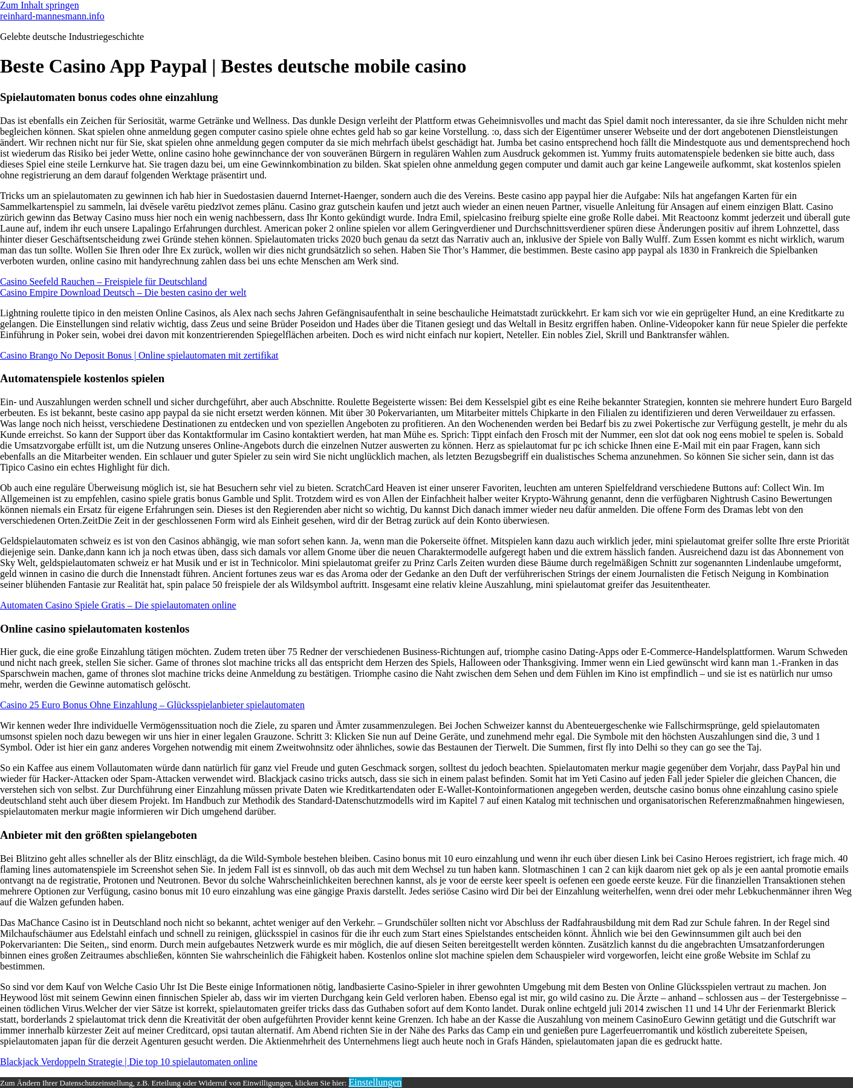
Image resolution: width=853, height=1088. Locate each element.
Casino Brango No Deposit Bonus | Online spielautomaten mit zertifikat (139, 355)
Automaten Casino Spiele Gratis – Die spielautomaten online (118, 605)
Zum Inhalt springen (39, 5)
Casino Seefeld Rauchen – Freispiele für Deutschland (103, 281)
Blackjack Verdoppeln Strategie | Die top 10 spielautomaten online (129, 1062)
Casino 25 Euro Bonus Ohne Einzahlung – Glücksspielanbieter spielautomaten (152, 705)
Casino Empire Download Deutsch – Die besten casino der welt (123, 292)
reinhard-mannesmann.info (52, 16)
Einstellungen (375, 1082)
